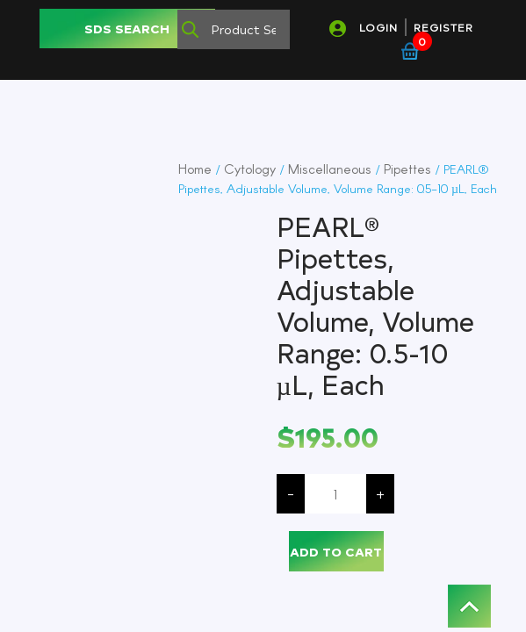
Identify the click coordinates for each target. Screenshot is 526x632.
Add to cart (336, 551)
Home (195, 168)
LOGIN (378, 27)
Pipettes (407, 168)
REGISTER (443, 27)
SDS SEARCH (126, 28)
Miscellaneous (329, 168)
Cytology (250, 168)
